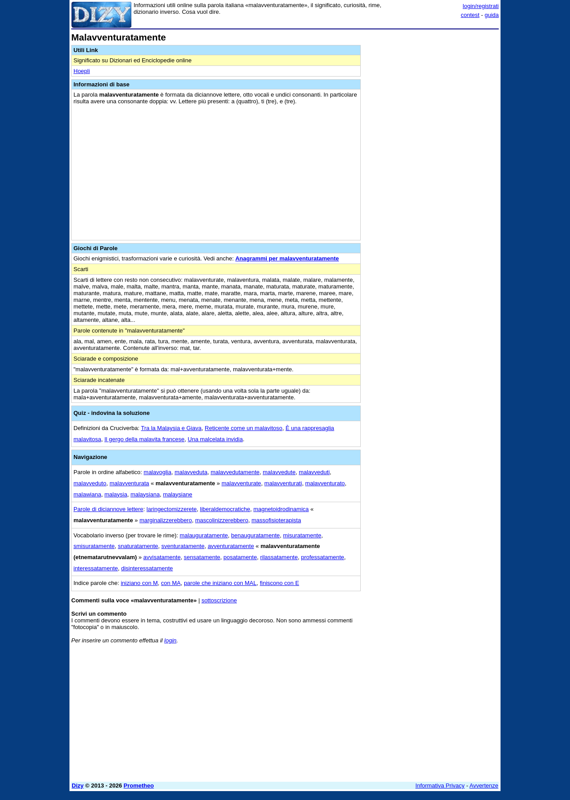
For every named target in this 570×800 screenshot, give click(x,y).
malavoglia (157, 472)
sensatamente (202, 557)
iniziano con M (139, 583)
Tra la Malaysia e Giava (171, 428)
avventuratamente (231, 546)
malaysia (115, 494)
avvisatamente (162, 557)
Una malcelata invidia (215, 439)
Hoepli (81, 71)
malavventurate (241, 483)
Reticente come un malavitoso (243, 428)
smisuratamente (93, 546)
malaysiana (145, 494)
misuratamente (302, 535)
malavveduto (89, 483)
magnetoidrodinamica (281, 509)
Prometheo (139, 785)
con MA (171, 583)
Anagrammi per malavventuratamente (287, 258)
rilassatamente (279, 557)
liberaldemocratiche (225, 509)
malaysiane (177, 494)
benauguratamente (255, 535)
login (170, 640)
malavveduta (191, 472)
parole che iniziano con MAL (220, 583)
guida (491, 15)
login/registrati (481, 6)
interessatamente (95, 568)
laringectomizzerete (172, 509)
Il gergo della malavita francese (144, 439)
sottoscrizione (218, 600)
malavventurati (283, 483)
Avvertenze (483, 785)
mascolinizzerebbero (221, 520)
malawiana (87, 494)
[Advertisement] (432, 166)
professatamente (322, 557)
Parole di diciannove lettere (108, 509)
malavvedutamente (235, 472)
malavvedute (279, 472)
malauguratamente (203, 535)
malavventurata (129, 483)
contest (470, 15)
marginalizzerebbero (165, 520)
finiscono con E (279, 583)
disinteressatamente (147, 568)
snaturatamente (138, 546)
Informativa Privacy (440, 785)
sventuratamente (182, 546)
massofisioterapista (276, 520)
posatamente (240, 557)
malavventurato (325, 483)
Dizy (78, 785)
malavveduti (314, 472)
